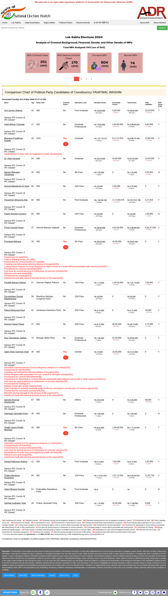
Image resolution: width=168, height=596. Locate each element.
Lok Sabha (16, 22)
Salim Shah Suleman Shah (16, 352)
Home (4, 22)
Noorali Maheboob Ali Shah (16, 186)
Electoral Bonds (83, 22)
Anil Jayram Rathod (13, 110)
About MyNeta (160, 22)
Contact (52, 575)
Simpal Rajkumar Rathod (15, 461)
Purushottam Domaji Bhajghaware (13, 297)
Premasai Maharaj (12, 241)
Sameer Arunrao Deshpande (11, 401)
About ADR (144, 22)
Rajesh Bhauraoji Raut (14, 310)
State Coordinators (38, 575)
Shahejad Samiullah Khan (16, 413)
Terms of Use (64, 575)
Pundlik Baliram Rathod (15, 282)
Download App (105, 592)
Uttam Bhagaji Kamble (14, 489)
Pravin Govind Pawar (14, 228)
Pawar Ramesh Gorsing (15, 214)
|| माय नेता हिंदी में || (101, 22)
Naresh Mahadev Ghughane (12, 173)
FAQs (75, 575)
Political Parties (65, 22)
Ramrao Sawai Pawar (14, 324)
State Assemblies (32, 22)
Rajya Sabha (49, 22)
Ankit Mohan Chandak (14, 124)
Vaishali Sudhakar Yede (15, 503)
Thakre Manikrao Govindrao (12, 476)
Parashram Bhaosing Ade (16, 200)
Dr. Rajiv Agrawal (12, 158)
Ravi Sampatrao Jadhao (15, 338)
